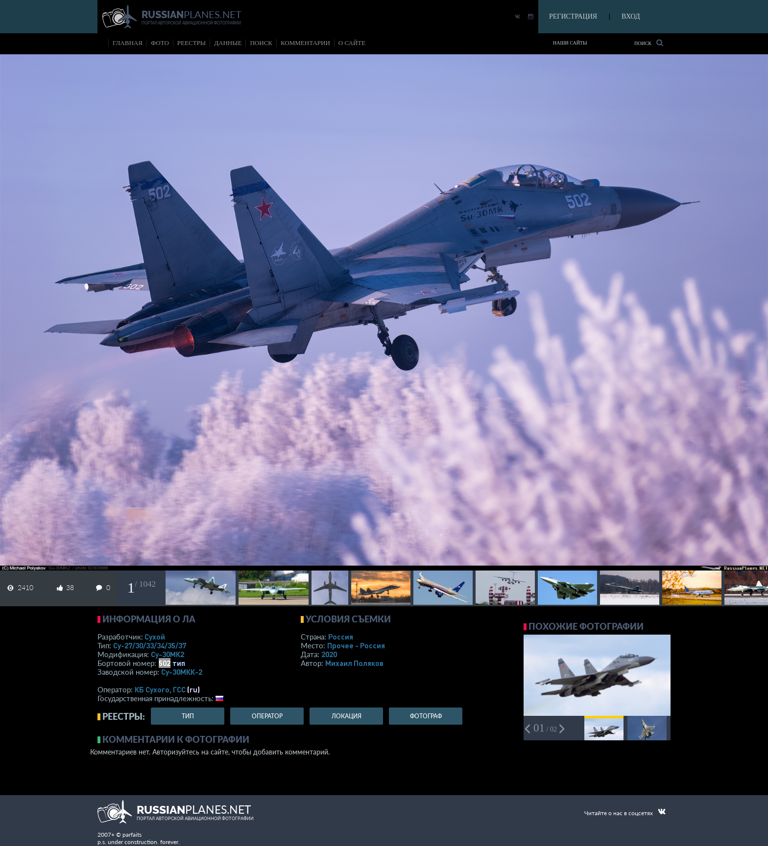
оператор (267, 716)
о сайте (351, 42)
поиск (261, 42)
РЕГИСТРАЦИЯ (573, 16)
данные (227, 42)
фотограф (426, 716)
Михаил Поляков (354, 663)
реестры (191, 42)
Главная (128, 42)
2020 (329, 654)
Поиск (648, 42)
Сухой (154, 636)
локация (346, 716)
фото (160, 42)
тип (178, 663)
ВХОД (631, 16)
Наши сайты (570, 43)
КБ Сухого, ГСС (160, 689)
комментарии (305, 42)
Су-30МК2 (167, 654)
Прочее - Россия (356, 645)
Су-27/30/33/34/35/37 (149, 645)
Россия (340, 636)
